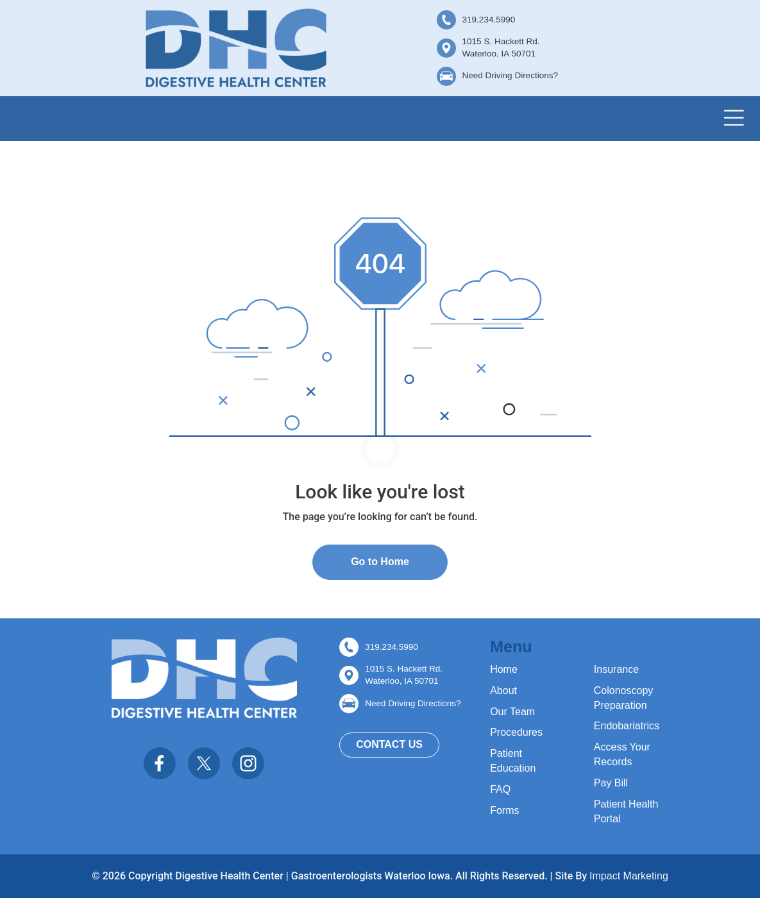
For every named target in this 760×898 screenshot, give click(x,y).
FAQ (500, 789)
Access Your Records (622, 754)
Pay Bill (611, 782)
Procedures (516, 732)
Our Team (512, 711)
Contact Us (389, 744)
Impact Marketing (628, 875)
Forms (504, 810)
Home (504, 669)
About (503, 690)
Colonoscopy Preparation (624, 698)
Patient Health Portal (626, 811)
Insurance (616, 669)
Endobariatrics (626, 725)
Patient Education (513, 761)
